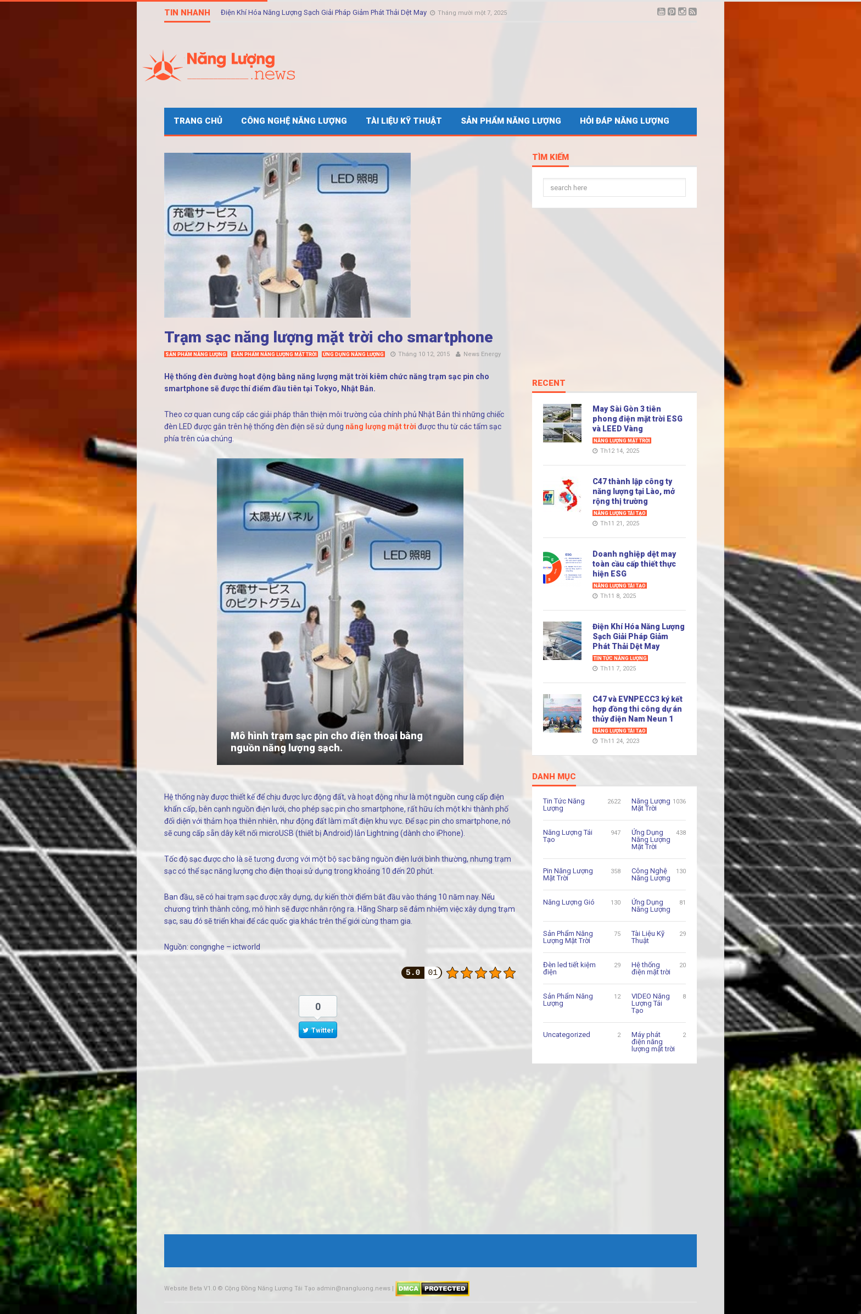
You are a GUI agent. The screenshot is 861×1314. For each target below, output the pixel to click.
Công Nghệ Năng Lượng (294, 121)
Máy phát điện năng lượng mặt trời (653, 1041)
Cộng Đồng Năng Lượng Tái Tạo (270, 1288)
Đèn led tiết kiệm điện (569, 968)
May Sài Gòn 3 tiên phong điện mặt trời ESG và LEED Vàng (637, 418)
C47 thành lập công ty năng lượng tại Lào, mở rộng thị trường (633, 491)
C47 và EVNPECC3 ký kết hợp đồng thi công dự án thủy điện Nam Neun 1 (637, 709)
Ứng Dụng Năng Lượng (353, 354)
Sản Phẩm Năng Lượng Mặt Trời (274, 354)
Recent (549, 383)
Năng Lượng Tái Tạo (620, 513)
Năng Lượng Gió (569, 902)
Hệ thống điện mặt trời (650, 968)
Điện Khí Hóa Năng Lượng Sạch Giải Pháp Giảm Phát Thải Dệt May (324, 12)
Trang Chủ (198, 121)
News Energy (482, 354)
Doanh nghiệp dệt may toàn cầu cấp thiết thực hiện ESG (634, 564)
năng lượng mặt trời (380, 426)
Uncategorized (566, 1034)
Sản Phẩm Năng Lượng (511, 121)
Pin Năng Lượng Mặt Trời (568, 874)
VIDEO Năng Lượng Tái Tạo (650, 1003)
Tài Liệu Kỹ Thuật (404, 121)
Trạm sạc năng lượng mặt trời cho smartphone (328, 337)
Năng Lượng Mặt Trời (622, 440)
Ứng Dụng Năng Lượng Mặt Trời (650, 839)
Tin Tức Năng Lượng (620, 658)
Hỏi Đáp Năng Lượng (624, 121)
